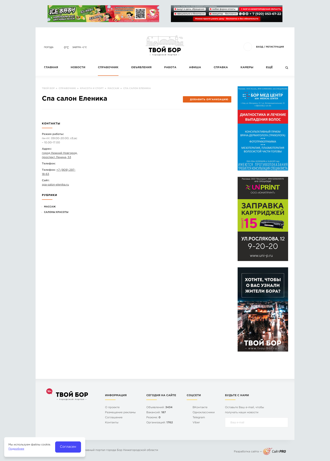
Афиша (195, 68)
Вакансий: (156, 413)
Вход (259, 47)
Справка (221, 68)
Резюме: (153, 418)
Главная (51, 68)
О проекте (112, 407)
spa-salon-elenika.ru (55, 185)
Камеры (247, 68)
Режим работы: (53, 134)
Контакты (111, 423)
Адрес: (47, 149)
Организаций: (159, 423)
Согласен (68, 446)
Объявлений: (159, 407)
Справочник (108, 68)
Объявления (141, 68)
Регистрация (275, 47)
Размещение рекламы (120, 413)
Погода (48, 47)
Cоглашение (113, 418)
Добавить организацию (207, 100)
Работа (170, 68)
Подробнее (16, 449)
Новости (78, 68)
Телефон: (49, 164)
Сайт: (45, 181)
